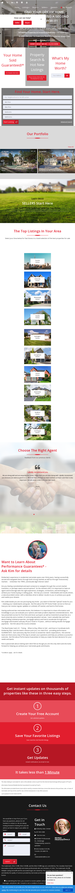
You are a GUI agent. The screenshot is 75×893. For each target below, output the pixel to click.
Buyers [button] (35, 7)
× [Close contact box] (71, 873)
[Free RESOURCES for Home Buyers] (37, 192)
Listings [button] (25, 7)
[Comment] (16, 849)
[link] (67, 75)
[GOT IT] (68, 890)
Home (17, 7)
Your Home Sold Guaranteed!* (12, 60)
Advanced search (66, 122)
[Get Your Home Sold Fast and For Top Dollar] (37, 208)
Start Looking (9, 122)
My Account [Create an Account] (66, 7)
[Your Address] (58, 75)
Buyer (27, 23)
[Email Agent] (3, 2)
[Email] (24, 834)
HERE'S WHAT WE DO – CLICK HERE (44, 44)
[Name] (9, 834)
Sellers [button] (45, 7)
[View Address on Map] (42, 849)
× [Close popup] (41, 19)
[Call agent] (7, 2)
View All (71, 146)
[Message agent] (42, 835)
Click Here (50, 883)
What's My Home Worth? (60, 63)
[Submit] (10, 861)
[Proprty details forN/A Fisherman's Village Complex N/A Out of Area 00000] (45, 161)
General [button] (54, 7)
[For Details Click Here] (12, 73)
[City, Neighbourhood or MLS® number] (37, 97)
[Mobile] (16, 840)
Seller (17, 23)
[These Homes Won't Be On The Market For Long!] (36, 77)
